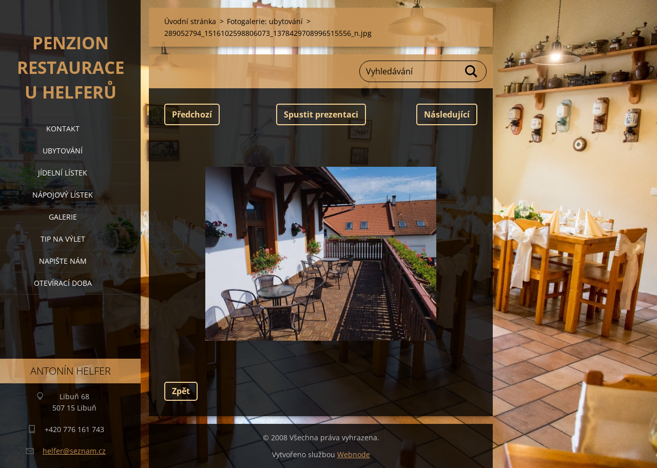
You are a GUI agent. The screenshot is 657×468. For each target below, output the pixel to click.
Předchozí (192, 114)
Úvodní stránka (190, 21)
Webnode (353, 454)
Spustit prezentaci (321, 114)
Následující (447, 114)
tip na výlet (63, 239)
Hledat (471, 71)
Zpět (181, 391)
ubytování (63, 150)
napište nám (63, 261)
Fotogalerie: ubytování (265, 21)
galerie (63, 217)
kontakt (63, 128)
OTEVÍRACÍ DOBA (63, 283)
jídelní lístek (62, 173)
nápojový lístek (62, 195)
